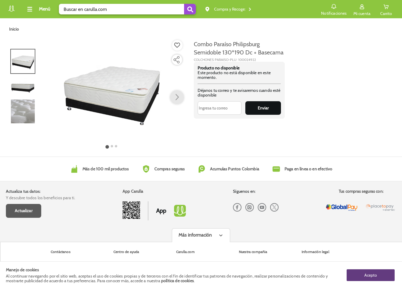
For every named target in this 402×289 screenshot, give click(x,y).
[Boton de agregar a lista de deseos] (177, 45)
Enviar (263, 108)
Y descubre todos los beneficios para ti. (40, 197)
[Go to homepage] (14, 29)
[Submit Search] (190, 9)
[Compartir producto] (176, 59)
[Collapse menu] (38, 9)
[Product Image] (111, 91)
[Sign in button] (362, 9)
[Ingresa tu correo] (219, 108)
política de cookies (177, 280)
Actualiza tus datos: (23, 191)
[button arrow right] (177, 97)
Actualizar (23, 210)
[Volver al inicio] (11, 11)
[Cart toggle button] (386, 9)
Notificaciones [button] (334, 9)
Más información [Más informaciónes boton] (195, 235)
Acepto (370, 275)
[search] (127, 9)
